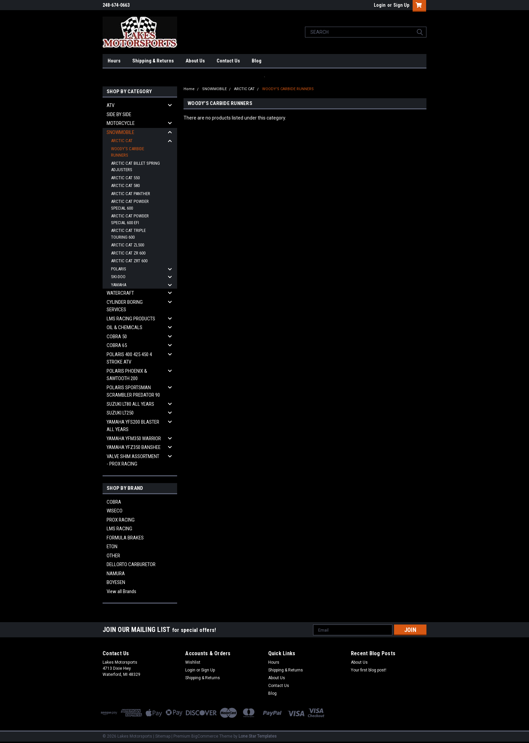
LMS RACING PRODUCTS (131, 319)
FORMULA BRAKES (125, 538)
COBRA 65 (117, 345)
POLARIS (118, 268)
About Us (195, 61)
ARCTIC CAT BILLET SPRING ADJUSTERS (135, 167)
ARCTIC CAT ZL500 (127, 244)
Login (380, 5)
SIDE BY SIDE (119, 114)
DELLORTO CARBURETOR (131, 564)
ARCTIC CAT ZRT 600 (129, 260)
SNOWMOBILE (120, 132)
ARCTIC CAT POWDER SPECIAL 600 (130, 205)
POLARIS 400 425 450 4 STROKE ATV (129, 358)
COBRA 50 (117, 337)
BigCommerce (204, 736)
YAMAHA (118, 284)
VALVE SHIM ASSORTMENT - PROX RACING (133, 460)
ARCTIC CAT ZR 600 (128, 253)
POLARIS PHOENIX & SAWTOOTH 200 (127, 375)
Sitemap (162, 736)
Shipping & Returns (153, 61)
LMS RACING (119, 529)
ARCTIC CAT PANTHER (130, 193)
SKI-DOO (118, 276)
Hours (114, 61)
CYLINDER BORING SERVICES (125, 306)
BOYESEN (116, 582)
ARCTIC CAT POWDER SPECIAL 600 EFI (130, 219)
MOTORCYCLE (121, 123)
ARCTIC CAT (122, 140)
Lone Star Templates (258, 736)
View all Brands (121, 591)
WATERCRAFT (120, 293)
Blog (256, 61)
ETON (112, 546)
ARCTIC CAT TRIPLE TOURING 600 (128, 234)
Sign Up (401, 5)
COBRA (114, 502)
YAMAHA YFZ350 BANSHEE (134, 447)
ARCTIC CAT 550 (125, 177)
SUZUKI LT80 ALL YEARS (130, 404)
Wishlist (192, 662)
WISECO (114, 511)
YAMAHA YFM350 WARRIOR (134, 438)
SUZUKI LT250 (120, 413)
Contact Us (228, 61)
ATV (110, 105)
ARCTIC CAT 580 (125, 185)
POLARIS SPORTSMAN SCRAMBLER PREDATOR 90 (133, 391)
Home (189, 89)
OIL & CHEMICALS (124, 327)
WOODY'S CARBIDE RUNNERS (127, 152)
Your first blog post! (368, 670)
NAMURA (116, 573)
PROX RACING (121, 520)
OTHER (113, 556)
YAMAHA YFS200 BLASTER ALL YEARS (133, 426)
